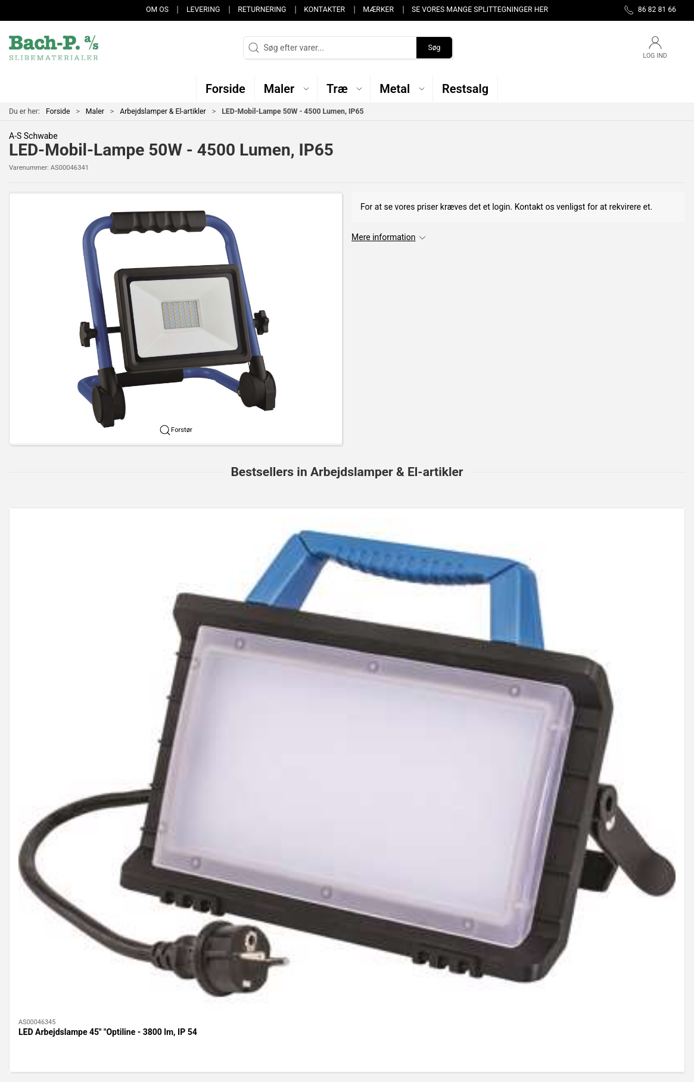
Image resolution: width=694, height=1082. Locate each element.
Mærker (378, 9)
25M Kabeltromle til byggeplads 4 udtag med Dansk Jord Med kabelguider (595, 657)
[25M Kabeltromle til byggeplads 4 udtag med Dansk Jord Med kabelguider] (604, 570)
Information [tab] (40, 762)
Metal (252, 960)
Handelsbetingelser (509, 994)
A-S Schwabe (33, 136)
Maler (95, 111)
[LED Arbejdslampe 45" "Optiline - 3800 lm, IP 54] (89, 570)
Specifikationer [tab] (46, 792)
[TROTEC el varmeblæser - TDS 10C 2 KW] (433, 570)
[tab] (327, 709)
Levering (203, 9)
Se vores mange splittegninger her (480, 9)
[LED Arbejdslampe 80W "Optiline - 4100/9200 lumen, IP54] (261, 570)
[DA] (53, 47)
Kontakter (324, 9)
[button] (286, 88)
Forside (58, 111)
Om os (157, 9)
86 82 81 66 (30, 951)
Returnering (262, 9)
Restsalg (258, 977)
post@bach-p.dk (39, 963)
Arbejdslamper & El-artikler (163, 111)
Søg (434, 47)
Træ (249, 926)
